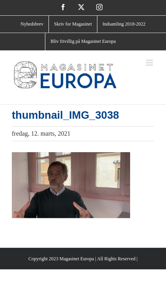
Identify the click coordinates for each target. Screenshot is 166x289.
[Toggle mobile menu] (150, 63)
